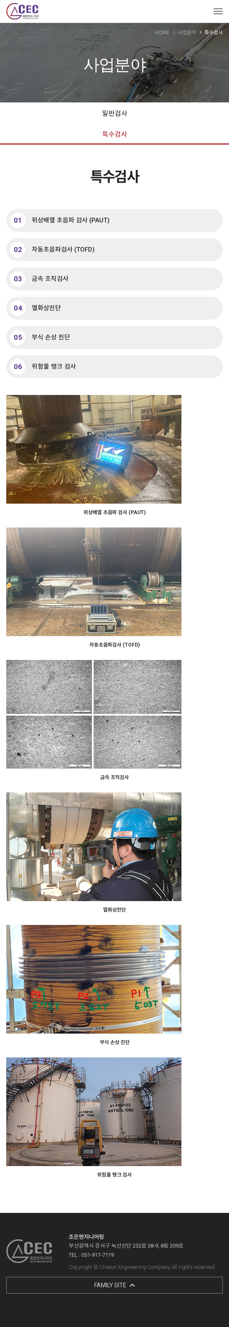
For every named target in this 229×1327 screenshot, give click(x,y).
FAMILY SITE (114, 1285)
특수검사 (114, 134)
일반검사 (114, 113)
